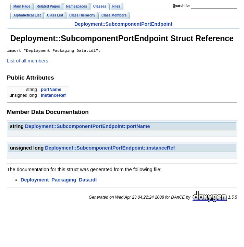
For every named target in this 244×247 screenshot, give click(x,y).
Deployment (88, 24)
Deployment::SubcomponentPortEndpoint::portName (87, 127)
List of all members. (28, 61)
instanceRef (53, 95)
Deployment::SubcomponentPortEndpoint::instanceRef (110, 148)
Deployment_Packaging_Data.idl (59, 180)
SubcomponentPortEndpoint (138, 24)
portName (51, 90)
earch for (181, 6)
